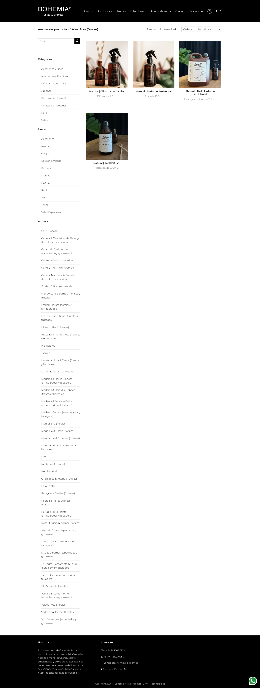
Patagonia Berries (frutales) (58, 493)
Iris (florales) (48, 345)
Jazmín (45, 353)
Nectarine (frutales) (53, 464)
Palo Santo (48, 486)
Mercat (45, 175)
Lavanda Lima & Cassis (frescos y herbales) (60, 362)
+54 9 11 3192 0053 (114, 656)
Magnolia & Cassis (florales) (57, 430)
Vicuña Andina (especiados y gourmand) (58, 621)
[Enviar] (77, 41)
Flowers (46, 168)
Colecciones (138, 11)
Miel (43, 456)
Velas (44, 120)
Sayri (44, 197)
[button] (209, 11)
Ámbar (45, 146)
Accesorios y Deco (52, 68)
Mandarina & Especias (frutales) (60, 438)
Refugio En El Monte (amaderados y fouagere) (56, 513)
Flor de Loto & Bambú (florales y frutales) (60, 295)
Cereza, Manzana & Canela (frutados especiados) (57, 277)
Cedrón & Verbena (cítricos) (58, 260)
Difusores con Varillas (54, 83)
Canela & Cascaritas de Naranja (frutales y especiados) (60, 240)
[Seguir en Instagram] (220, 11)
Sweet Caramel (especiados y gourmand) (59, 554)
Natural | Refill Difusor (106, 163)
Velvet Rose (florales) (53, 604)
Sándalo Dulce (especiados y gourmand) (58, 532)
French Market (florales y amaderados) (56, 306)
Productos (105, 11)
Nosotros (88, 11)
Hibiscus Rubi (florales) (55, 327)
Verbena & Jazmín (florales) (57, 612)
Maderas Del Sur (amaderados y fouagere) (60, 414)
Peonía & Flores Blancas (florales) (55, 502)
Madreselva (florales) (53, 423)
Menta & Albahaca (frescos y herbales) (58, 447)
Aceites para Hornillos (54, 76)
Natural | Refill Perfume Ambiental (200, 93)
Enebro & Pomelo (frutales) (57, 286)
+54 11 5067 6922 (115, 650)
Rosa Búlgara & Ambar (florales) (60, 523)
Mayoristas (196, 11)
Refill (44, 112)
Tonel (44, 204)
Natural (45, 182)
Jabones (46, 90)
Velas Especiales (51, 212)
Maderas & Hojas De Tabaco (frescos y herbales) (58, 392)
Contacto (180, 11)
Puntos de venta (161, 11)
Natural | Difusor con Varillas (107, 91)
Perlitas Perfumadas (53, 105)
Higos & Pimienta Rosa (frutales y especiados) (60, 336)
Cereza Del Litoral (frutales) (58, 267)
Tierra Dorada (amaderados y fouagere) (59, 577)
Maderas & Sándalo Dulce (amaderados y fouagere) (56, 403)
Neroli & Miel (49, 471)
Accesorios (47, 138)
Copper (45, 153)
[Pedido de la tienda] (201, 29)
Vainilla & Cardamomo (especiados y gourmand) (56, 595)
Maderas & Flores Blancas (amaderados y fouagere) (56, 380)
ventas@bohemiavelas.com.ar (121, 662)
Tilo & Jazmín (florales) (54, 586)
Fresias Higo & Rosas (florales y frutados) (59, 318)
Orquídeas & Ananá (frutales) (59, 478)
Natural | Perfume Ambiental (153, 91)
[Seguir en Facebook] (216, 11)
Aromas (121, 11)
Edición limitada (51, 160)
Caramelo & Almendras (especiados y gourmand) (56, 251)
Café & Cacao (49, 230)
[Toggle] (78, 69)
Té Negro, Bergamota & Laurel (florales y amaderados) (59, 565)
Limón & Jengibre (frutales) (58, 371)
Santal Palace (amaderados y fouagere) (59, 543)
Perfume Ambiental (53, 98)
